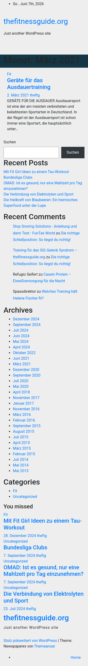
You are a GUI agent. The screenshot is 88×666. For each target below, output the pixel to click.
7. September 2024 (20, 555)
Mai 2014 (21, 465)
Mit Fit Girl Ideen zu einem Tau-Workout (36, 172)
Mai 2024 (21, 341)
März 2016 (22, 414)
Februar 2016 (24, 420)
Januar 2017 (23, 403)
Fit (9, 74)
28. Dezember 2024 (20, 535)
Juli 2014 (20, 459)
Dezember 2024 (26, 319)
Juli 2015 (20, 437)
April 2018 (21, 392)
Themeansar (44, 646)
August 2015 (23, 431)
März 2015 (22, 448)
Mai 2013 (21, 471)
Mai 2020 (21, 386)
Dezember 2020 (26, 369)
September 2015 (27, 426)
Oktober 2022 (24, 353)
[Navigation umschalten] (78, 47)
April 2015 (21, 442)
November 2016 (26, 409)
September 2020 (27, 375)
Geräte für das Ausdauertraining (28, 83)
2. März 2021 (18, 95)
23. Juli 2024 (15, 609)
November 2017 (26, 398)
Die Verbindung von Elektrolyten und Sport (38, 194)
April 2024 (21, 347)
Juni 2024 (21, 336)
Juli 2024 (20, 330)
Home (76, 657)
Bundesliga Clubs (18, 177)
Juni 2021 (21, 358)
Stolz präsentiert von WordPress (31, 640)
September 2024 (27, 324)
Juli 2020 (20, 381)
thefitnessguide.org (36, 21)
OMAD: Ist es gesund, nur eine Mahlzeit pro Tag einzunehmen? (44, 570)
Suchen (10, 142)
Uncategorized (25, 496)
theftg (35, 95)
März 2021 (22, 364)
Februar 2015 (24, 454)
